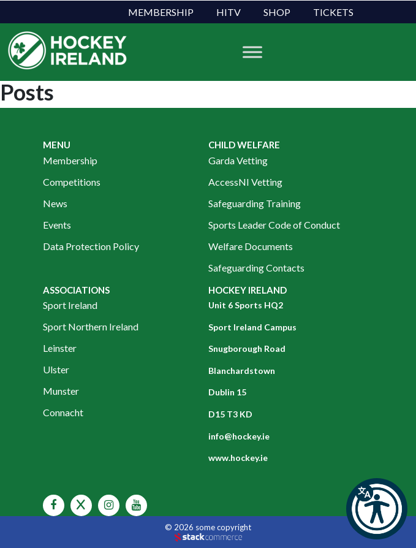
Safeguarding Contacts (256, 267)
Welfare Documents (250, 246)
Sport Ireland (70, 305)
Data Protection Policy (91, 246)
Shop (276, 12)
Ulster (56, 369)
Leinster (60, 348)
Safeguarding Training (254, 203)
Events (57, 224)
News (55, 203)
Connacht (63, 412)
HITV (228, 12)
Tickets (333, 12)
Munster (61, 391)
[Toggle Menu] (252, 52)
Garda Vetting (238, 160)
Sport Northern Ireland (90, 326)
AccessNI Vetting (245, 182)
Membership (161, 12)
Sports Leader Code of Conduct (274, 224)
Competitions (71, 182)
